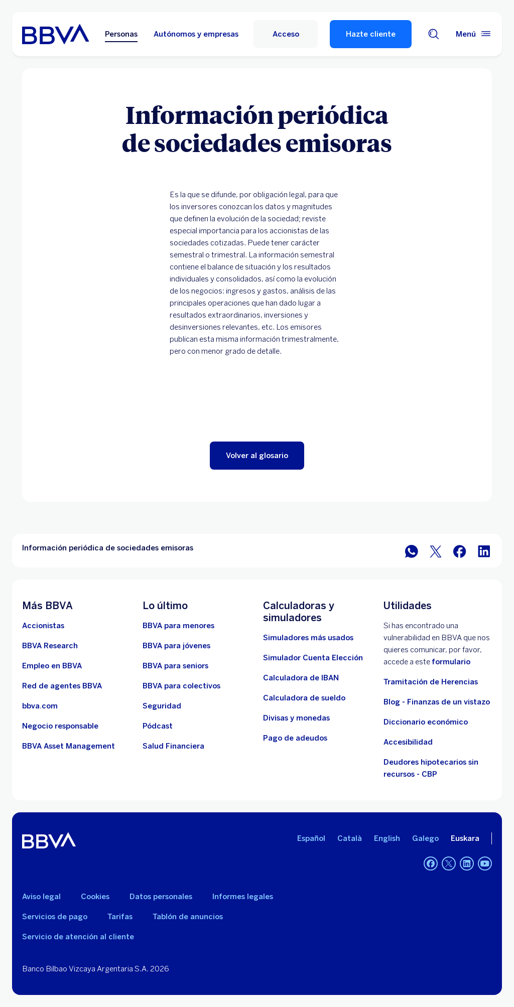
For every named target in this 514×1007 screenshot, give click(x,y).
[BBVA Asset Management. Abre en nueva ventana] (68, 746)
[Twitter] (449, 863)
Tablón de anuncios (188, 916)
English (387, 838)
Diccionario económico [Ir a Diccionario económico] (425, 722)
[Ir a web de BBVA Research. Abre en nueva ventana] (50, 646)
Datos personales (161, 896)
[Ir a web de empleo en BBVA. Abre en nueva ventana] (52, 666)
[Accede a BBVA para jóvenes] (176, 646)
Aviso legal (41, 896)
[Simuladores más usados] (308, 638)
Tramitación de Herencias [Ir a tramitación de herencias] (430, 681)
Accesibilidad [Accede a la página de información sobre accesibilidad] (408, 742)
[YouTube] (485, 863)
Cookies (95, 896)
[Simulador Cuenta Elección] (313, 658)
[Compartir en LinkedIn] (484, 550)
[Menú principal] (474, 34)
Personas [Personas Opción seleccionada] (121, 34)
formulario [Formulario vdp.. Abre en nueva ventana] (451, 661)
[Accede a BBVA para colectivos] (181, 686)
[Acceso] (285, 34)
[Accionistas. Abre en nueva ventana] (43, 626)
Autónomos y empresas (196, 34)
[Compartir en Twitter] (436, 550)
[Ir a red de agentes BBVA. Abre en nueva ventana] (62, 686)
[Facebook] (431, 863)
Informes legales (242, 896)
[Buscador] (434, 34)
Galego (425, 838)
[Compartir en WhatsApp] (412, 550)
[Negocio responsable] (60, 726)
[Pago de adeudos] (295, 738)
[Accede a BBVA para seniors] (175, 666)
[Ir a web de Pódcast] (158, 726)
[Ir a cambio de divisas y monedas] (296, 718)
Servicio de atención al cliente (78, 936)
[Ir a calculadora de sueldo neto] (304, 698)
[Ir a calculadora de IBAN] (301, 678)
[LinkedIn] (467, 863)
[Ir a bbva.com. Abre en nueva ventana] (40, 706)
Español (311, 838)
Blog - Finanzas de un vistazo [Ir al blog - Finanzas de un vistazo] (436, 701)
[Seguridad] (162, 706)
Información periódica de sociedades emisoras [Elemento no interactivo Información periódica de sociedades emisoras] (107, 547)
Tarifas (120, 916)
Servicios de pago (54, 916)
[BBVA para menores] (178, 626)
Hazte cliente (371, 34)
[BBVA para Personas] (55, 34)
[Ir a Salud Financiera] (173, 746)
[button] (257, 456)
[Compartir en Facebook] (460, 550)
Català (349, 838)
